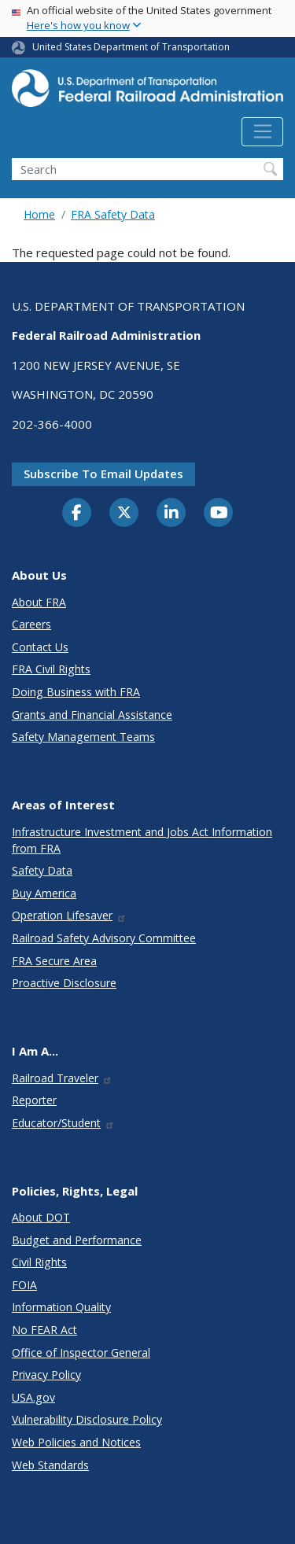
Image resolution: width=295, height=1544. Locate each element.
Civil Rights (39, 1262)
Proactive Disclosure (64, 982)
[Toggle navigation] (262, 132)
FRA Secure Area (54, 960)
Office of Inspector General (81, 1352)
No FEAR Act (44, 1329)
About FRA (39, 602)
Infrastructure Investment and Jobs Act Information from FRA (142, 840)
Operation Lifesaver (69, 915)
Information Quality (61, 1306)
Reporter (34, 1100)
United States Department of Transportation (131, 46)
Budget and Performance (77, 1240)
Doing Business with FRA (76, 691)
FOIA (24, 1284)
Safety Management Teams (83, 736)
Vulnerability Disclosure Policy (87, 1419)
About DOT (41, 1217)
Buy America (44, 893)
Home (39, 214)
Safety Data (42, 870)
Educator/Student (63, 1122)
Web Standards (50, 1464)
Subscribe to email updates (103, 473)
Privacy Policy (46, 1374)
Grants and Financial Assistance (92, 714)
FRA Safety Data (113, 214)
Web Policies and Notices (76, 1442)
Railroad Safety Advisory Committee (104, 937)
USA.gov (33, 1397)
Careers (31, 624)
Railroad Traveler (62, 1077)
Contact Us (40, 646)
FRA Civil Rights (51, 668)
